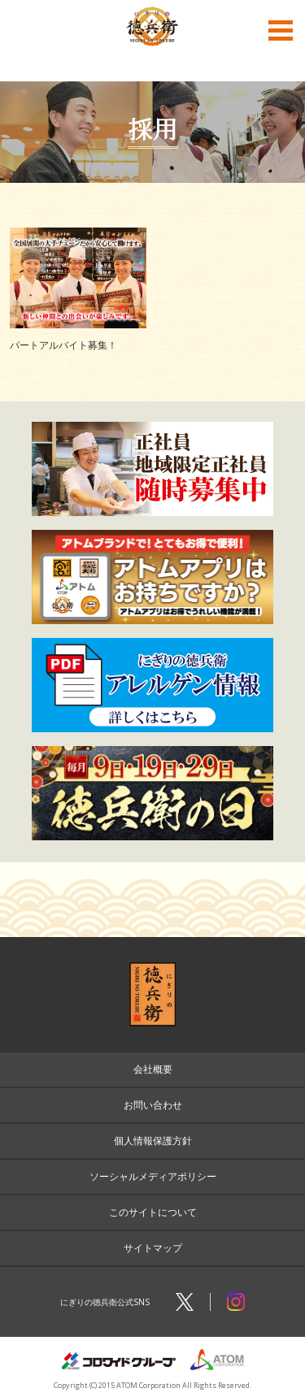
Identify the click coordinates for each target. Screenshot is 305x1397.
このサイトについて (153, 1212)
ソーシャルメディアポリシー (152, 1176)
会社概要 (152, 1069)
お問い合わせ (153, 1105)
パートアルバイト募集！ (63, 345)
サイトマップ (153, 1248)
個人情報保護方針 (153, 1141)
